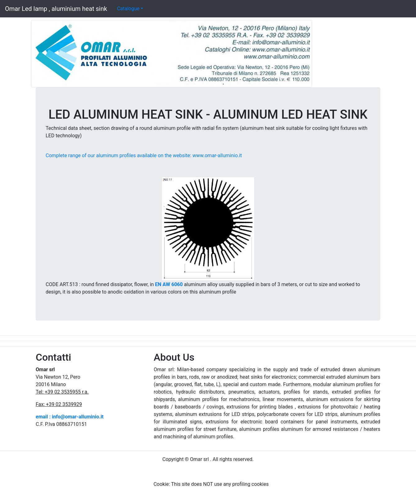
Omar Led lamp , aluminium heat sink (56, 8)
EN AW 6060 (169, 284)
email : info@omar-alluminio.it (70, 417)
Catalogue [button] (128, 8)
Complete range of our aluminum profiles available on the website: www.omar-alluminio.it (144, 155)
